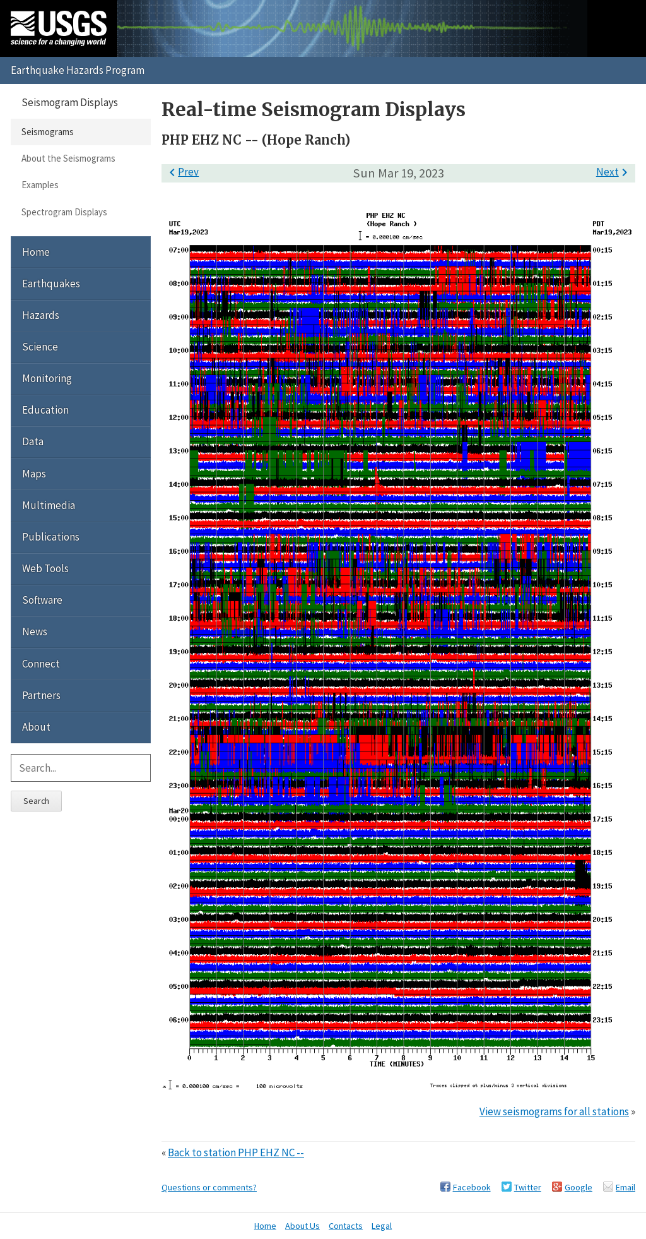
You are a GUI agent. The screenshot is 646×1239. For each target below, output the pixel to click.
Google (578, 1187)
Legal (382, 1225)
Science (40, 347)
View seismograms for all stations (554, 1111)
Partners (41, 695)
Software (42, 600)
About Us (302, 1225)
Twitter (527, 1187)
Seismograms (47, 132)
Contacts (346, 1225)
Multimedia (48, 505)
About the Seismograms (68, 158)
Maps (34, 474)
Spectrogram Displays (64, 212)
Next (614, 172)
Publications (50, 537)
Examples (40, 185)
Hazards (40, 315)
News (34, 631)
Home (36, 252)
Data (33, 441)
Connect (41, 664)
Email (625, 1187)
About (36, 727)
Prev (182, 172)
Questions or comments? (209, 1187)
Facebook (472, 1187)
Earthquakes (51, 283)
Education (45, 410)
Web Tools (45, 568)
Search (36, 800)
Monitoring (47, 378)
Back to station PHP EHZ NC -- (236, 1152)
